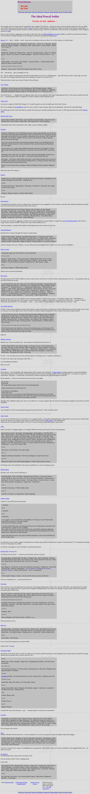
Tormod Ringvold (6, 230)
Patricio (3, 175)
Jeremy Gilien (5, 407)
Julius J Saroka (5, 249)
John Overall (4, 416)
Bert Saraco (4, 276)
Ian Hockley (4, 754)
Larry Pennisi (4, 84)
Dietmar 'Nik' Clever (6, 116)
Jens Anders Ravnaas (7, 306)
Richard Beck (4, 201)
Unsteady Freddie (6, 650)
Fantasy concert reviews (35, 783)
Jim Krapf (3, 584)
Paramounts (4, 676)
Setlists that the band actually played (21, 783)
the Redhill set (19, 107)
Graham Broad (57, 372)
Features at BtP (9, 782)
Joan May (3, 369)
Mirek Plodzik (5, 469)
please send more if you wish (51, 34)
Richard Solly (4, 551)
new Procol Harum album (70, 221)
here (30, 28)
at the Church (49, 420)
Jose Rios (3, 715)
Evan (2, 733)
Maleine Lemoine (6, 339)
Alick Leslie (4, 101)
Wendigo (3, 129)
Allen (2, 426)
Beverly (3, 40)
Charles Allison (5, 498)
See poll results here (46, 787)
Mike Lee (3, 625)
